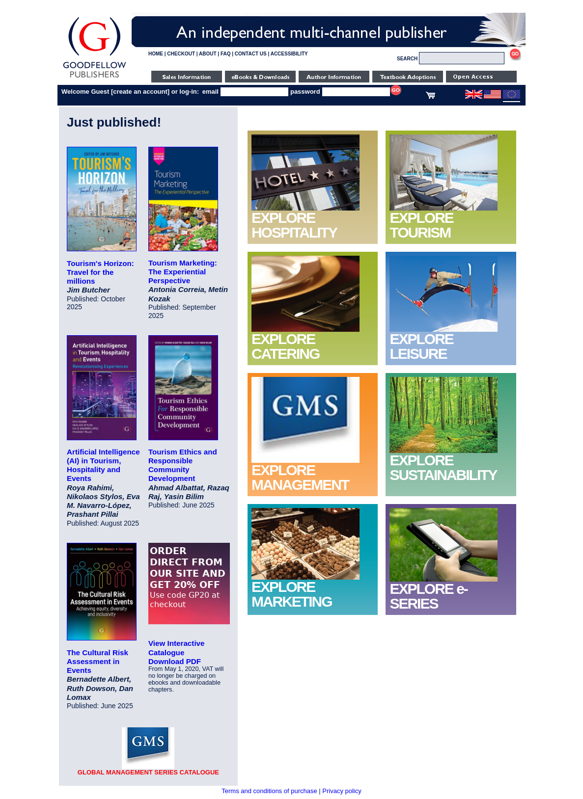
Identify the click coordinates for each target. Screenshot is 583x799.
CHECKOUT (181, 53)
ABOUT (208, 53)
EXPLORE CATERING (285, 346)
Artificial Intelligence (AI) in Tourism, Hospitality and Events (103, 465)
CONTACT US (251, 53)
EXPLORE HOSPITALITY (294, 225)
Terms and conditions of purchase (269, 791)
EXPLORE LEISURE (421, 346)
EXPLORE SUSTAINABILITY (443, 467)
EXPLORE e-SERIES (428, 596)
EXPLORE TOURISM (421, 225)
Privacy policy (341, 791)
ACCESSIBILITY (289, 53)
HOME (155, 53)
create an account (140, 91)
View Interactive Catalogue (176, 647)
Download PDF (174, 661)
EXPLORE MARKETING (291, 594)
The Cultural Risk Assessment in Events (97, 661)
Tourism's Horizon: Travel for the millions (100, 272)
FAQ (226, 53)
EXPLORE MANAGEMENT (300, 477)
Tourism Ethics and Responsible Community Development (182, 465)
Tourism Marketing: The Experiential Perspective (182, 272)
